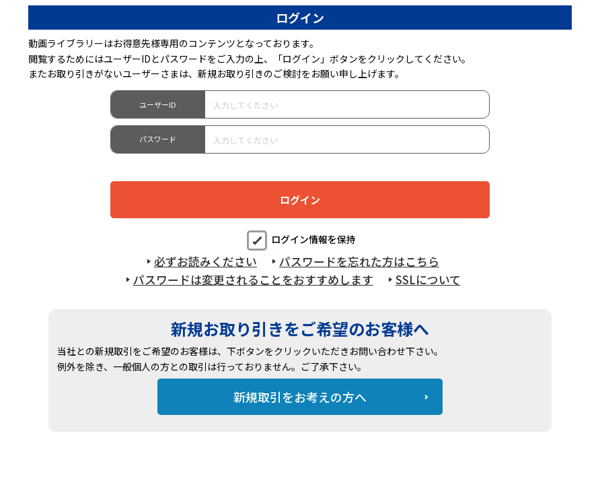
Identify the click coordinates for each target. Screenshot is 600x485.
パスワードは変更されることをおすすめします (253, 279)
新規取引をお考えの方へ (300, 397)
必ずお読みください (205, 261)
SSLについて (428, 279)
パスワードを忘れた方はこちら (359, 261)
